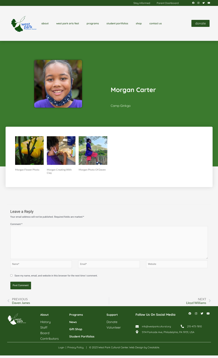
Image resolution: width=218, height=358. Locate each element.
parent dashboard (168, 3)
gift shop (76, 332)
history (45, 325)
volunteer (114, 330)
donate (112, 325)
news (73, 325)
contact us (155, 24)
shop (139, 24)
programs (93, 24)
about (45, 24)
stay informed (141, 3)
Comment (16, 225)
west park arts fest (67, 24)
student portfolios (117, 24)
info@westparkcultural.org (157, 330)
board (44, 336)
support (113, 317)
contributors (49, 341)
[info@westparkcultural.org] (137, 330)
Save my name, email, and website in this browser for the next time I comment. (56, 278)
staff (43, 330)
